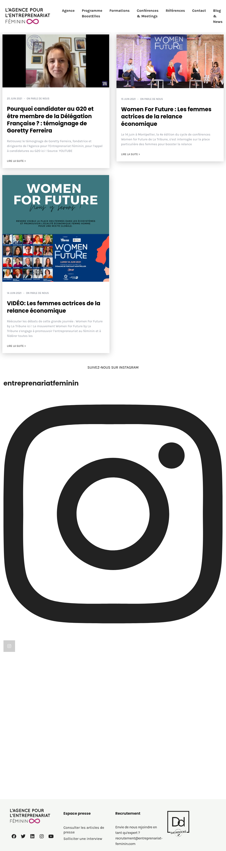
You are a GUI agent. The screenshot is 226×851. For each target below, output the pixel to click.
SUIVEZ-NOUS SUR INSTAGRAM (112, 367)
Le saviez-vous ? (129, 799)
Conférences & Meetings (148, 13)
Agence (68, 10)
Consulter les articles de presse (83, 746)
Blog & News (218, 16)
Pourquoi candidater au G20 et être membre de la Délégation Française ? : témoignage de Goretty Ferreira (50, 119)
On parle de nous (38, 98)
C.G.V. (67, 812)
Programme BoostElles (92, 13)
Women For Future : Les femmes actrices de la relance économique (166, 116)
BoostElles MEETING (132, 793)
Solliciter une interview (82, 755)
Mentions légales (77, 793)
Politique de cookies (80, 806)
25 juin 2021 (14, 98)
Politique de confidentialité (86, 799)
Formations (120, 10)
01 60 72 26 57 (23, 804)
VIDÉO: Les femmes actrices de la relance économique (53, 307)
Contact (199, 10)
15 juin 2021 (128, 99)
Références (175, 10)
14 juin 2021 (14, 293)
